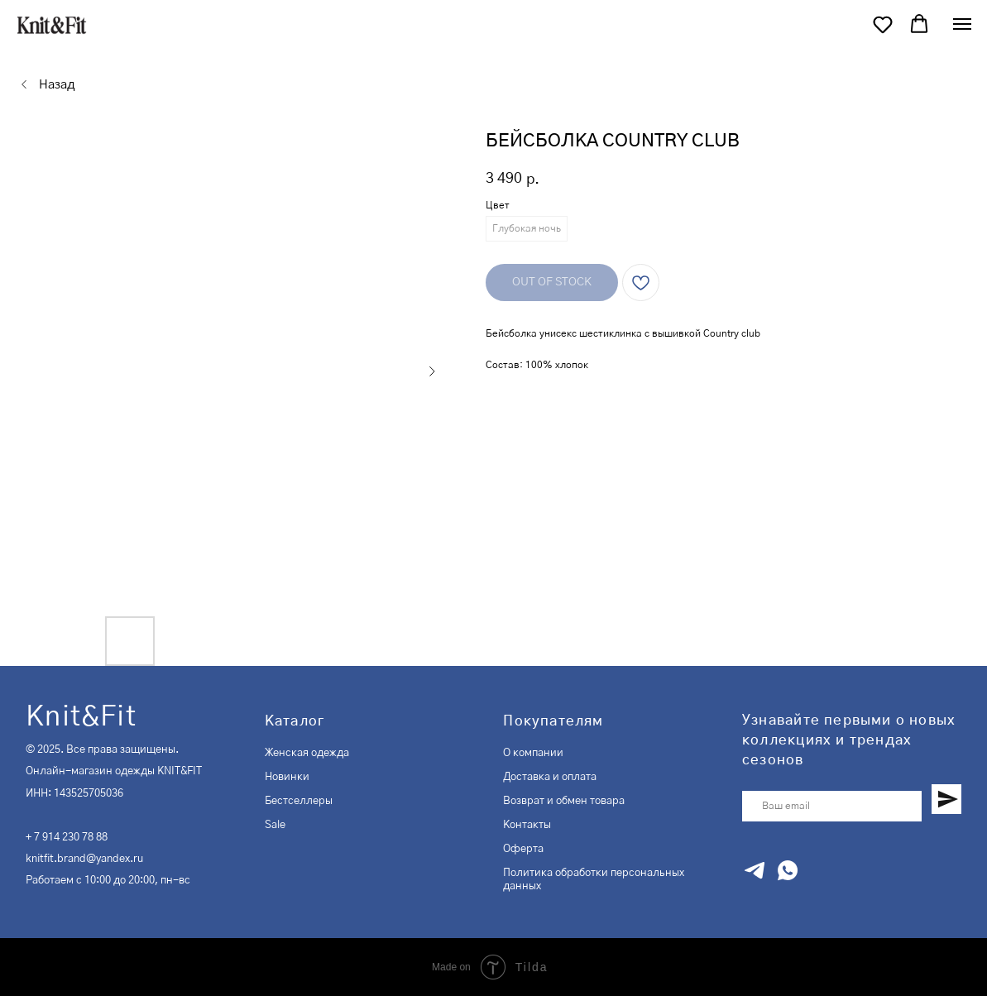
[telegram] (754, 870)
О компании (533, 753)
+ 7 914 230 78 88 (67, 837)
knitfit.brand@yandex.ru (84, 858)
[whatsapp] (787, 870)
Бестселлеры (299, 801)
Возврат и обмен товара (564, 801)
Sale (275, 825)
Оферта (523, 849)
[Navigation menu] (962, 24)
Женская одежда (307, 753)
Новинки (287, 777)
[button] (883, 24)
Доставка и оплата (550, 777)
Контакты (527, 825)
